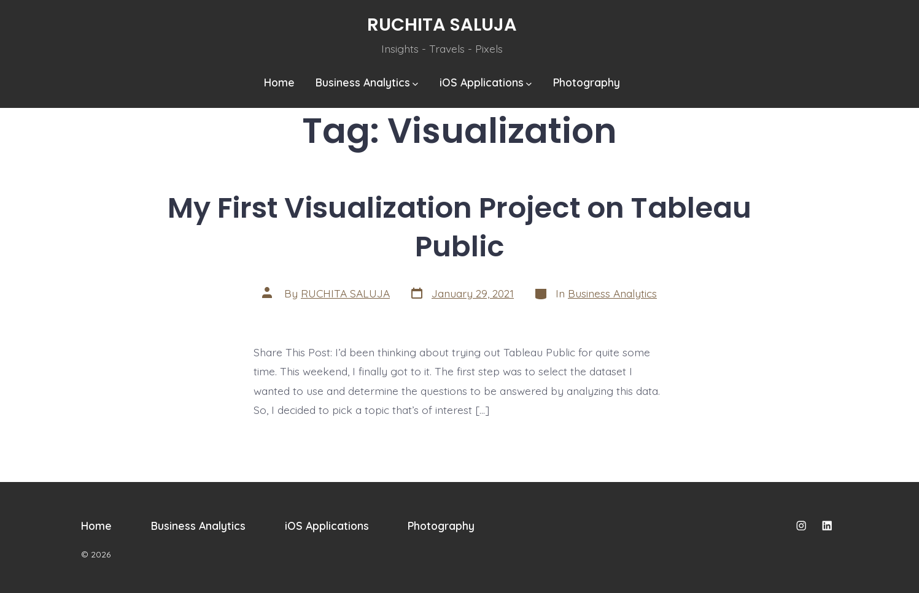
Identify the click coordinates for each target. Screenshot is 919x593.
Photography (586, 82)
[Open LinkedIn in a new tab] (827, 526)
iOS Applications (486, 82)
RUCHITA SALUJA (345, 293)
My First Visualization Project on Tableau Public (459, 227)
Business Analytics (367, 82)
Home (279, 82)
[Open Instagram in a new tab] (801, 526)
